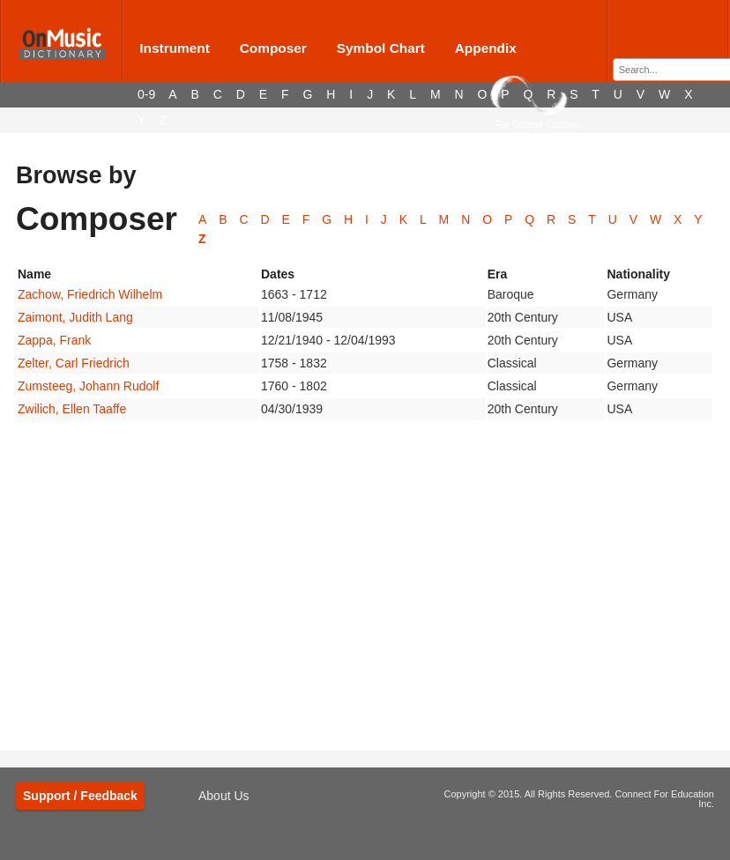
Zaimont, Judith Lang (75, 317)
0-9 (146, 94)
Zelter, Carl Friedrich (74, 363)
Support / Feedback (80, 796)
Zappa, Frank (54, 340)
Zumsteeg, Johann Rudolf (88, 386)
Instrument (174, 48)
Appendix (486, 48)
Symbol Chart (381, 48)
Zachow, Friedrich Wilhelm (90, 294)
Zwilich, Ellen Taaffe (72, 409)
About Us (224, 796)
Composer (273, 48)
